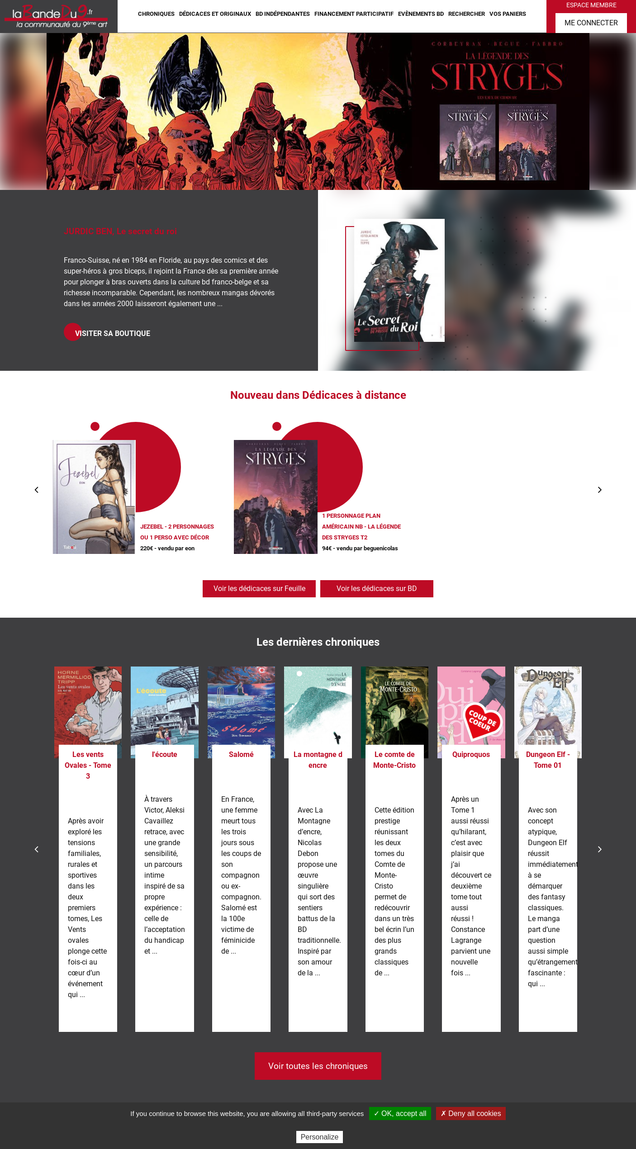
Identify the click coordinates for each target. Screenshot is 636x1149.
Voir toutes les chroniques (318, 1066)
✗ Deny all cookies (471, 1113)
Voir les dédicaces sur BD (377, 588)
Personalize (320, 1137)
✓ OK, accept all (400, 1113)
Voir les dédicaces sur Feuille (259, 588)
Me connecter (591, 23)
